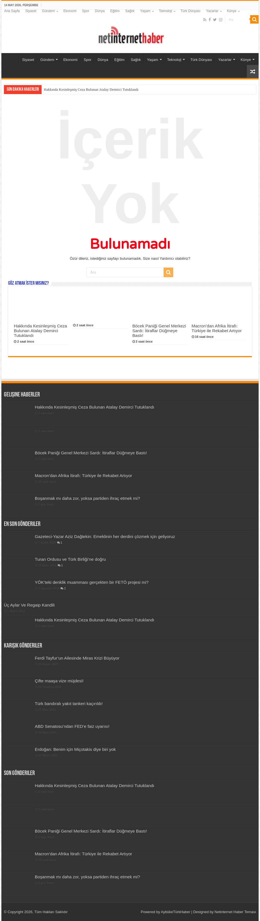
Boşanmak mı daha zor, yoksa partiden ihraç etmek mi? (87, 498)
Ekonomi (69, 11)
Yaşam (145, 11)
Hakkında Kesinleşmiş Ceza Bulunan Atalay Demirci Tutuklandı (91, 89)
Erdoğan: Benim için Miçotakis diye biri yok (75, 749)
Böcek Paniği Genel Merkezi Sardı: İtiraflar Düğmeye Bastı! (159, 330)
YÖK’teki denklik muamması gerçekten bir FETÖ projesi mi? (92, 582)
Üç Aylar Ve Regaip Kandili (29, 605)
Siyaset (30, 11)
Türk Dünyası (190, 11)
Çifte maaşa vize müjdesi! (59, 680)
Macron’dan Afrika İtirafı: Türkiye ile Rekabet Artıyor (217, 328)
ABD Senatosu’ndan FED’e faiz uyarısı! (72, 726)
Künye (231, 11)
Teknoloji (165, 11)
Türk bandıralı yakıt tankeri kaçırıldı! (69, 703)
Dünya (100, 11)
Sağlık (129, 11)
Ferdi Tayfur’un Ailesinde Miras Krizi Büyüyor (77, 658)
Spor (85, 11)
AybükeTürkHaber (175, 912)
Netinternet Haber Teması (235, 912)
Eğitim (114, 11)
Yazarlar (212, 11)
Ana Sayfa (12, 11)
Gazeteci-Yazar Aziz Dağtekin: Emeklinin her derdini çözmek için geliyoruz (105, 536)
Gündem (48, 11)
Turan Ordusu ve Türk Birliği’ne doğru (70, 559)
